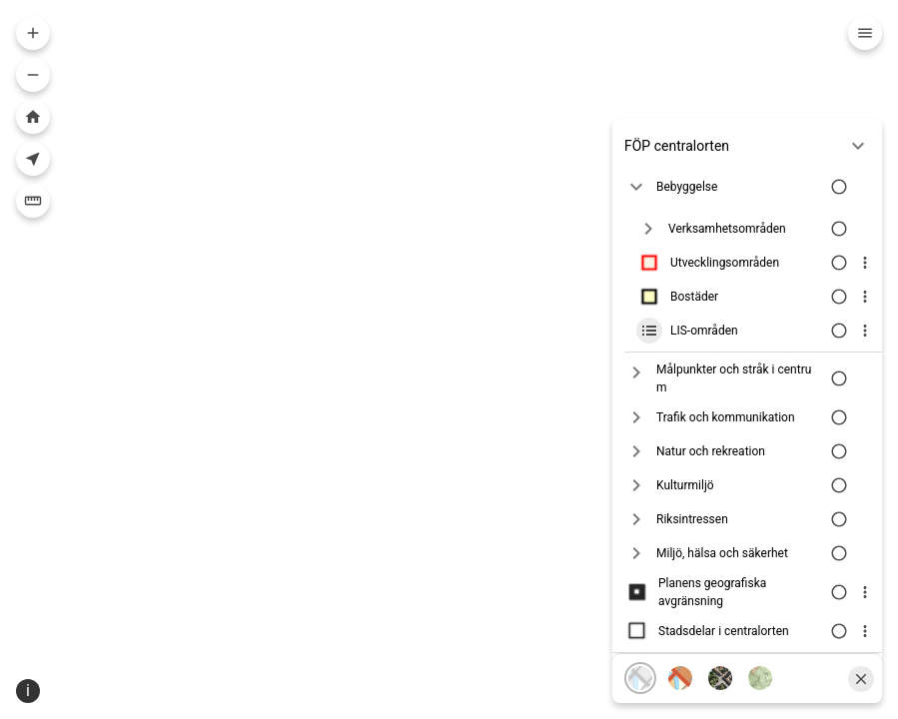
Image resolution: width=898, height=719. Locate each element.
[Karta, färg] (680, 650)
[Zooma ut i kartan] (33, 75)
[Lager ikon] (649, 235)
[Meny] (865, 33)
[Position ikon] (133, 704)
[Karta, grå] (640, 650)
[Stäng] (861, 651)
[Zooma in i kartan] (33, 33)
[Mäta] (33, 201)
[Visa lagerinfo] (865, 235)
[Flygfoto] (720, 650)
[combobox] (441, 36)
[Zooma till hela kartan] (33, 117)
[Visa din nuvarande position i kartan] (33, 159)
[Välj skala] (63, 704)
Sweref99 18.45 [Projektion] (196, 703)
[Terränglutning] (760, 650)
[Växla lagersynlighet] (837, 235)
